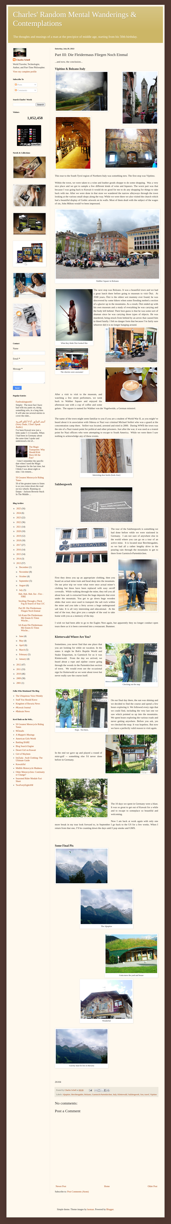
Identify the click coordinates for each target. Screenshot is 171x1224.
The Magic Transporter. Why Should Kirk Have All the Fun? (37, 452)
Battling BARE (23, 742)
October (23, 576)
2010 (19, 674)
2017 (19, 545)
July (21, 590)
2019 (19, 536)
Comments (21, 90)
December (24, 567)
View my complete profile (25, 71)
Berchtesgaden (77, 1094)
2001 (19, 683)
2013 (19, 563)
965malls (20, 731)
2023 (19, 517)
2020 (19, 531)
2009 (19, 678)
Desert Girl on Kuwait (26, 750)
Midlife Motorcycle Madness (29, 768)
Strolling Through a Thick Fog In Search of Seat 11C (32, 602)
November (24, 572)
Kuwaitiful (21, 764)
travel (147, 1094)
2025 (19, 508)
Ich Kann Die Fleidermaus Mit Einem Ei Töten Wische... (30, 618)
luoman (90, 1209)
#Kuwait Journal (23, 707)
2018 (19, 540)
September (24, 581)
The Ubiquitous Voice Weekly (29, 696)
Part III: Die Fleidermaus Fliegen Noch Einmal (30, 609)
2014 (19, 558)
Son (142, 1094)
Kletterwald (122, 1094)
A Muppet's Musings (25, 735)
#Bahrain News (23, 711)
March (22, 650)
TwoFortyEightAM (24, 785)
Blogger (109, 1209)
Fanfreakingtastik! (24, 402)
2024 (19, 513)
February (23, 654)
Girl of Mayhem (23, 754)
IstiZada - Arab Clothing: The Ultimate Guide (29, 759)
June (21, 636)
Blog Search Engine (25, 746)
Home (107, 1186)
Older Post (152, 1186)
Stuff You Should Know (26, 700)
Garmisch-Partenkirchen (102, 1094)
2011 (18, 669)
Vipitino (153, 1094)
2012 (19, 664)
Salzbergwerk (133, 1094)
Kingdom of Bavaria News (28, 703)
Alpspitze (66, 1094)
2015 (19, 554)
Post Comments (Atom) (78, 1191)
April (21, 645)
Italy (114, 1094)
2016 (19, 549)
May (21, 641)
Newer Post (61, 1186)
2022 (19, 522)
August (22, 585)
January (23, 659)
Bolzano (87, 1094)
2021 (19, 527)
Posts (18, 85)
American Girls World (26, 738)
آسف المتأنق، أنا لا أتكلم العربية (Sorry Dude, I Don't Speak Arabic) (30, 424)
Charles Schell (23, 60)
